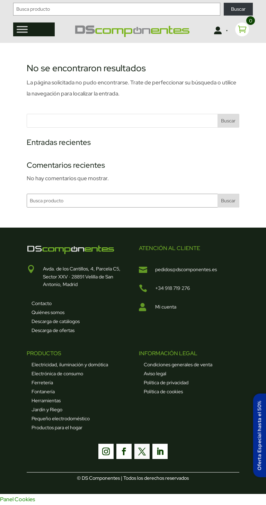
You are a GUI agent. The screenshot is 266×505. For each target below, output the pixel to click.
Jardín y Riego (47, 409)
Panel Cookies (17, 499)
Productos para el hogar (57, 427)
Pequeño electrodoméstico (61, 418)
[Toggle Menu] (22, 29)
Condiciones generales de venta (178, 364)
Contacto (42, 303)
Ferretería (42, 382)
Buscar (238, 9)
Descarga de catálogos (56, 321)
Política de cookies (163, 391)
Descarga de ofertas (53, 330)
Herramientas (46, 400)
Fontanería (43, 391)
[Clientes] (220, 31)
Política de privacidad (166, 382)
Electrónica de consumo (57, 373)
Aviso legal (155, 373)
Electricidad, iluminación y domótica (70, 364)
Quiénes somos (48, 312)
